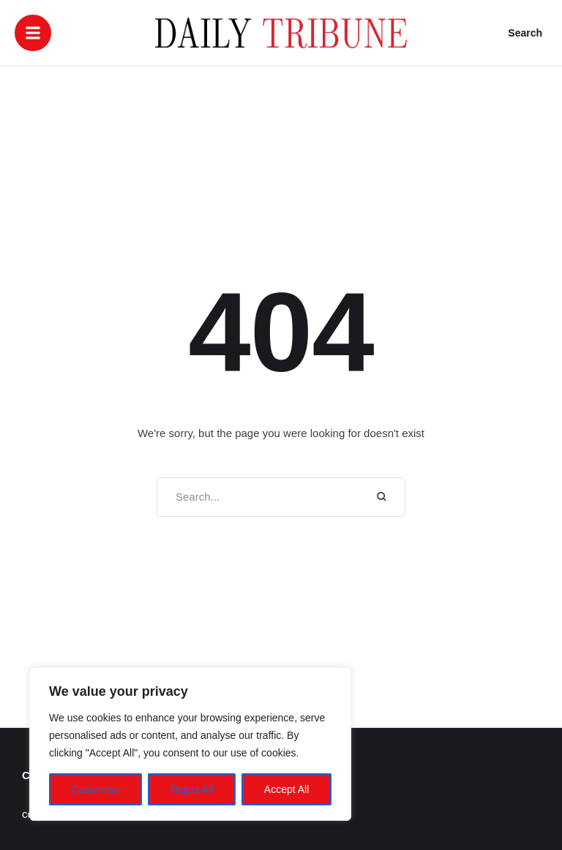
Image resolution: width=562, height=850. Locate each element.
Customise (96, 789)
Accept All (286, 789)
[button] (33, 33)
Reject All (192, 789)
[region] (190, 744)
